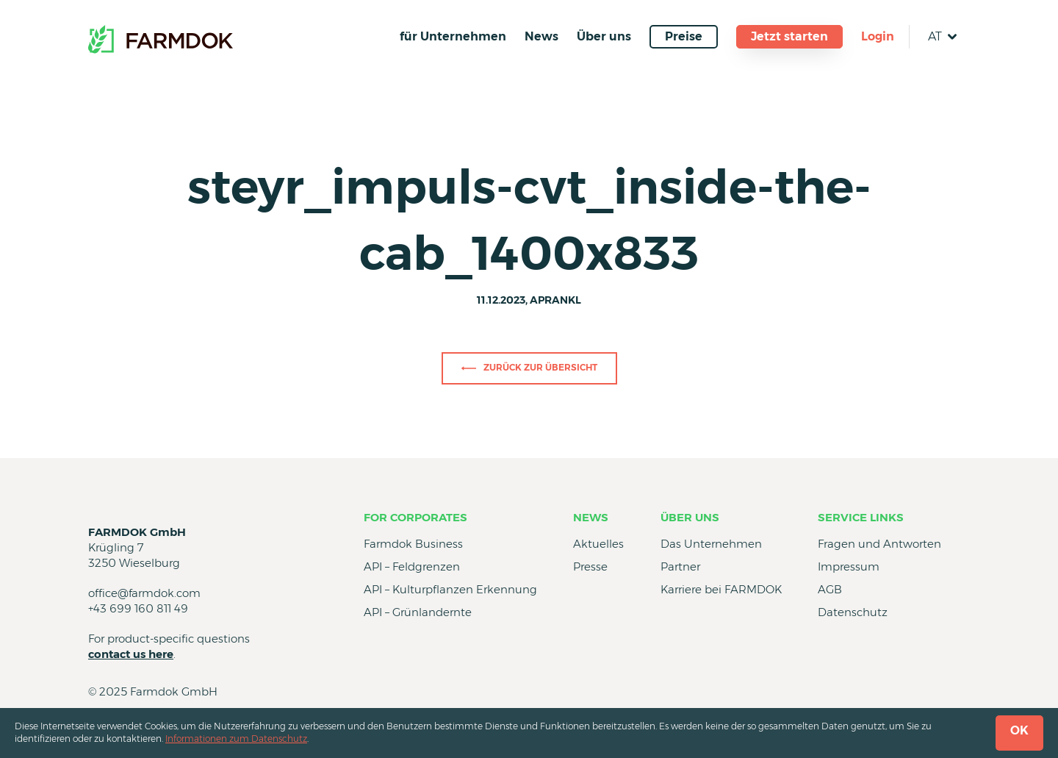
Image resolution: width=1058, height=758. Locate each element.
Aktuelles (598, 544)
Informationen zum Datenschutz (236, 738)
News (541, 36)
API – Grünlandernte (418, 612)
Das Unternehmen (711, 544)
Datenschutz (853, 612)
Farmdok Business (413, 544)
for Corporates (415, 517)
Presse (590, 566)
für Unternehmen (453, 36)
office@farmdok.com (144, 593)
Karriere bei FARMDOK (721, 589)
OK (1019, 730)
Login (877, 36)
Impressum (848, 566)
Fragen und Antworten (879, 544)
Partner (680, 566)
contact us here (130, 654)
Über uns (604, 36)
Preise (683, 36)
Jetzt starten (789, 36)
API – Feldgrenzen (412, 566)
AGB (830, 589)
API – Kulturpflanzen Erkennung (450, 589)
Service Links (861, 517)
